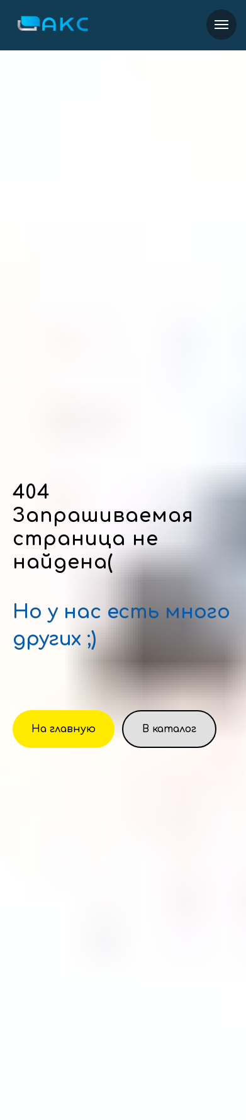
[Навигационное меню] (221, 24)
